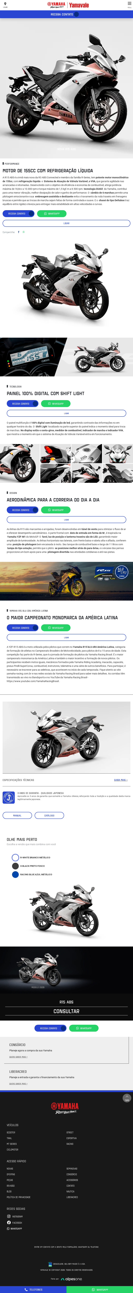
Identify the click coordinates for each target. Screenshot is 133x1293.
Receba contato (62, 14)
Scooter (11, 1132)
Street (69, 1132)
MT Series (12, 1143)
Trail (9, 1138)
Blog (9, 1191)
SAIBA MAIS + (121, 780)
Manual (17, 815)
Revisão (11, 1185)
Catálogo (49, 815)
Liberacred (72, 1197)
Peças (10, 1179)
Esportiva (71, 1138)
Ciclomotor (12, 1149)
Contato (70, 1185)
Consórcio (71, 1174)
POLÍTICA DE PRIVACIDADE (18, 1197)
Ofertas (11, 1174)
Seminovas (71, 1168)
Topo (127, 1098)
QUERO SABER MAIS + (18, 1056)
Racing (69, 1143)
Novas (10, 1168)
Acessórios (72, 1179)
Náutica (70, 1191)
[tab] (15, 857)
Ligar (66, 223)
